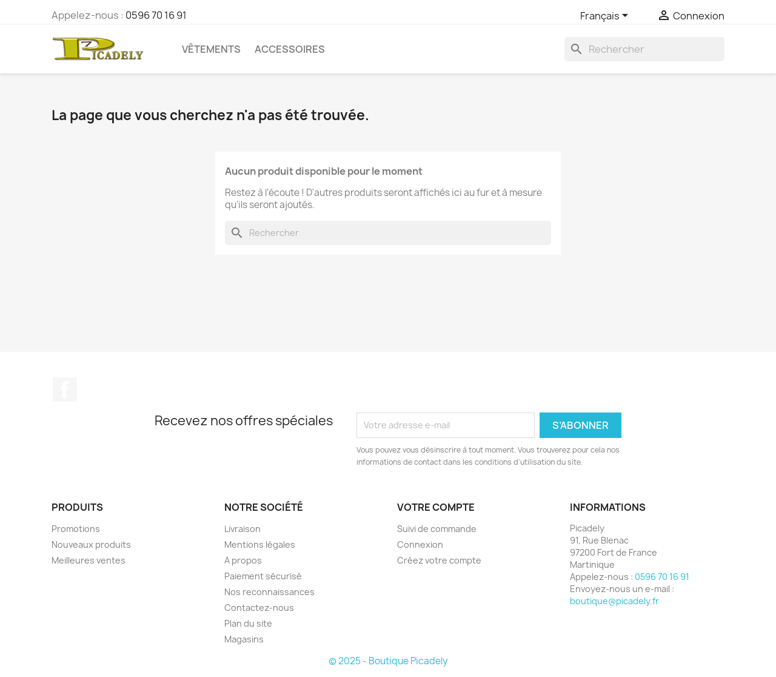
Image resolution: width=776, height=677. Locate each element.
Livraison (242, 528)
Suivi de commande (437, 528)
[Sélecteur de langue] (606, 16)
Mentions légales (259, 544)
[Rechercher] (644, 49)
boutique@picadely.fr (614, 601)
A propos (243, 560)
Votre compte (436, 507)
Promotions (76, 528)
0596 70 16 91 (156, 15)
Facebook (65, 389)
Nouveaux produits (91, 544)
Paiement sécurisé (263, 576)
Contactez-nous (259, 607)
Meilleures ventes (88, 560)
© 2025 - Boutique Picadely (388, 661)
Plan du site (248, 623)
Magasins (244, 639)
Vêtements (211, 49)
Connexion (420, 544)
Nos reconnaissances (269, 592)
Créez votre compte (439, 560)
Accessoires (290, 49)
